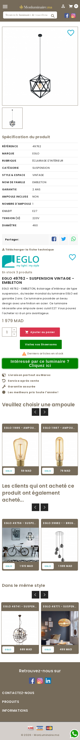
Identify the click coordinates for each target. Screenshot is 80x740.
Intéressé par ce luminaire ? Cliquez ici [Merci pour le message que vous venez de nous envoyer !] (40, 363)
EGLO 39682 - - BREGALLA (59, 523)
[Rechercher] (30, 14)
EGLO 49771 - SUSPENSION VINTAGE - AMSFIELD (60, 606)
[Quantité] (7, 332)
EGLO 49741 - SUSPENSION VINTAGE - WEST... (20, 606)
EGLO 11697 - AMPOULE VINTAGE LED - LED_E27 (59, 428)
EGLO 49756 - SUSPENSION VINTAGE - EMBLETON (20, 523)
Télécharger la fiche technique (28, 250)
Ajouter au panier (40, 332)
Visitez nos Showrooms (41, 344)
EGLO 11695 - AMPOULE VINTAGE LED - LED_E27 (20, 428)
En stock (8, 272)
